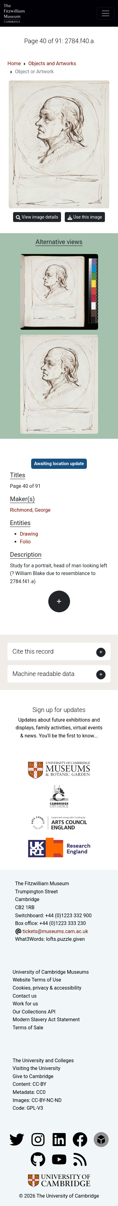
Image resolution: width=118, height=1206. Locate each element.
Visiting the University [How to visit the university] (36, 1068)
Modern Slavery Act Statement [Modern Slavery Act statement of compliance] (46, 1019)
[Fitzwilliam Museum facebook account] (59, 1139)
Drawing (29, 534)
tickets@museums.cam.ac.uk (55, 931)
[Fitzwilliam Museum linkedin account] (80, 1139)
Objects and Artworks (52, 63)
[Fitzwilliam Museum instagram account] (38, 1139)
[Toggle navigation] (105, 13)
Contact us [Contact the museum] (25, 996)
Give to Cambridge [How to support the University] (33, 1076)
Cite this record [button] (33, 651)
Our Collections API (34, 1012)
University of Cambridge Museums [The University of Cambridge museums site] (51, 972)
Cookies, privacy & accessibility (47, 988)
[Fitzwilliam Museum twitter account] (17, 1139)
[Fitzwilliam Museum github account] (38, 1159)
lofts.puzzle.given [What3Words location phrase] (65, 939)
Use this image (85, 217)
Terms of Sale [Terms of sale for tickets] (28, 1028)
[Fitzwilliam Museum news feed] (80, 1159)
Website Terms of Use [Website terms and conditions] (37, 980)
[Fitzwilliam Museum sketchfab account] (101, 1139)
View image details (37, 217)
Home (14, 63)
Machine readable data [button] (43, 674)
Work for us (25, 1004)
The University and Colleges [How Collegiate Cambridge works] (43, 1060)
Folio (25, 542)
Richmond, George (30, 510)
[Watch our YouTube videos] (59, 1159)
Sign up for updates (58, 710)
